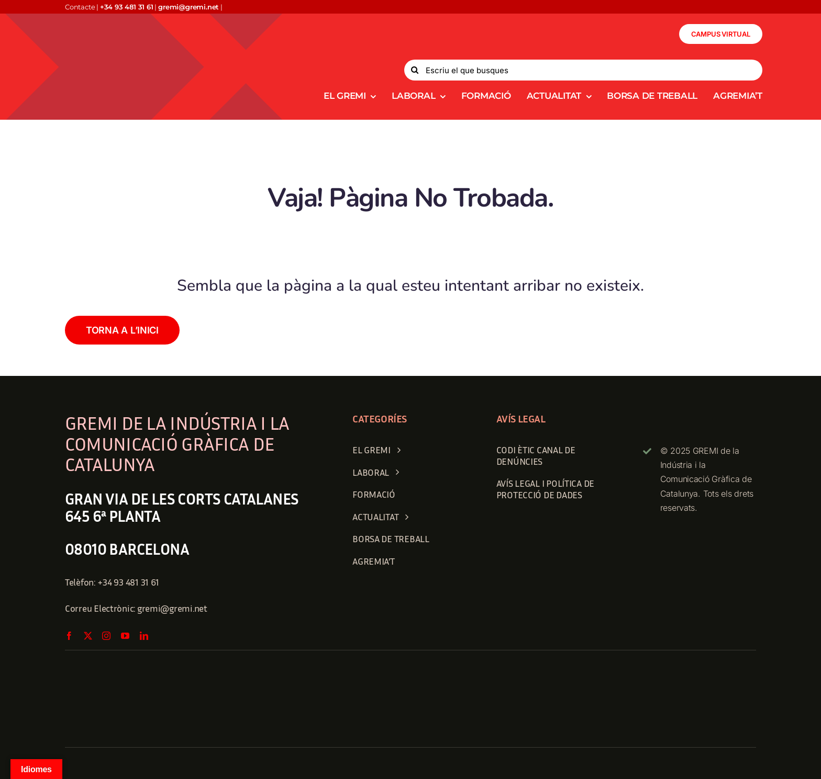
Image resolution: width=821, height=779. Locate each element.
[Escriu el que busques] (583, 70)
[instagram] (106, 636)
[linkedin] (144, 636)
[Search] (414, 70)
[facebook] (69, 636)
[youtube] (125, 636)
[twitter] (88, 636)
